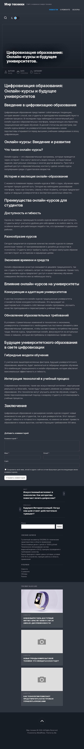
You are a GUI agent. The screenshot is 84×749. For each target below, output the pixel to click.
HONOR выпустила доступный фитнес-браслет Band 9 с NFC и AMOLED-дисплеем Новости (38, 620)
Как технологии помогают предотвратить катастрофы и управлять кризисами (38, 698)
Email (46, 453)
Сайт (6, 461)
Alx (55, 733)
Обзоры (76, 10)
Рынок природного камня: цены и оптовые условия (40, 554)
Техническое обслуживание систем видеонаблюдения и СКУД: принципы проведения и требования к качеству (40, 549)
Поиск (23, 523)
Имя (6, 453)
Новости (53, 10)
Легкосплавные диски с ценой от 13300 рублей (39, 544)
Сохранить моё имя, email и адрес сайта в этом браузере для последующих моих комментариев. (41, 471)
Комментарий (11, 438)
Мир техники (14, 4)
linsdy (10, 73)
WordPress (41, 733)
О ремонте (65, 10)
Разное (24, 576)
